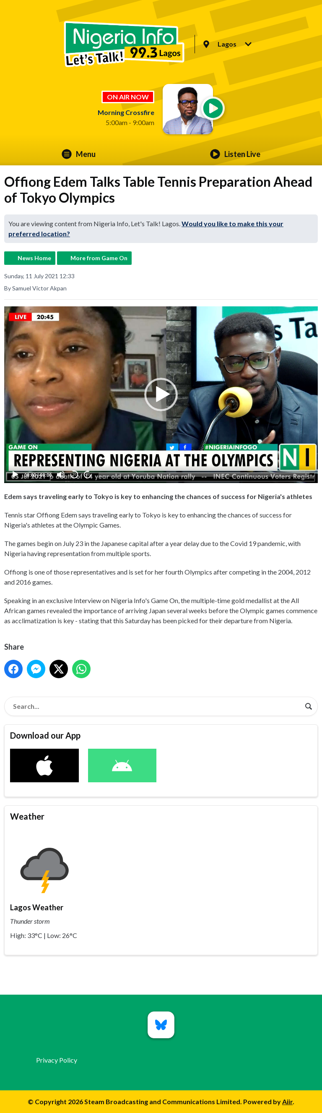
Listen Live (235, 154)
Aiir (287, 1101)
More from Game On (98, 257)
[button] (161, 394)
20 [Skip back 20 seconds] (74, 474)
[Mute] (61, 474)
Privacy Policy (56, 1060)
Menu (79, 154)
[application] (161, 394)
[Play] (15, 474)
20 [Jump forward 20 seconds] (88, 474)
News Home (34, 257)
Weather (27, 816)
